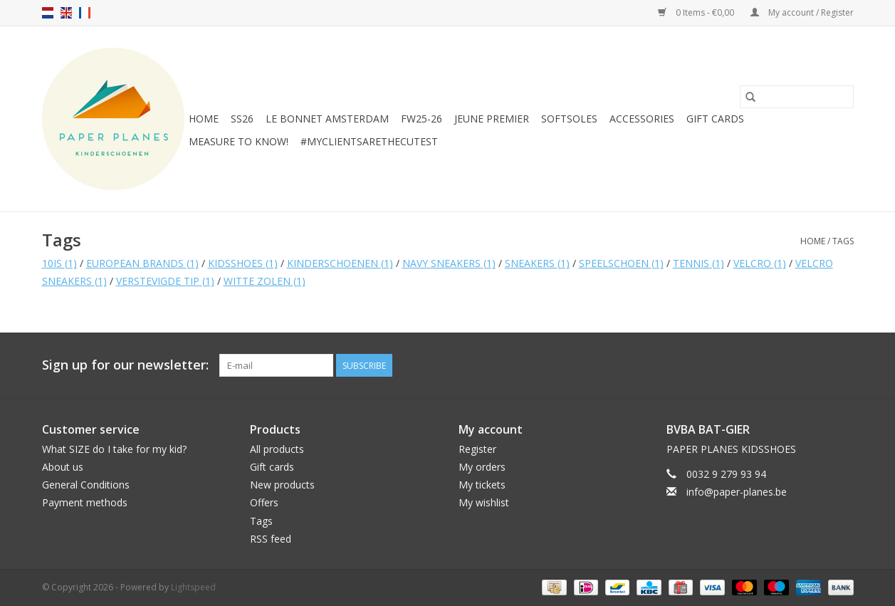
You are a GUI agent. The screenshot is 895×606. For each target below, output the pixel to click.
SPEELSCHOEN (621, 263)
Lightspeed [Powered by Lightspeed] (193, 587)
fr (84, 13)
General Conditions (86, 484)
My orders (482, 467)
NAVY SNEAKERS (449, 263)
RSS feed (270, 538)
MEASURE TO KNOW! (238, 141)
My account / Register (802, 12)
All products (277, 449)
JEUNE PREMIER (491, 118)
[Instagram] (842, 365)
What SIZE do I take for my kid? (114, 449)
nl (47, 13)
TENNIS (698, 263)
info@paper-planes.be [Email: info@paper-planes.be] (736, 491)
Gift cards (715, 118)
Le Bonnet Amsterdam (327, 118)
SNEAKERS (537, 263)
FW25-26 (421, 118)
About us (62, 467)
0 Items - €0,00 (697, 12)
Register (477, 449)
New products (282, 484)
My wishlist (484, 502)
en (66, 13)
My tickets (482, 484)
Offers (264, 502)
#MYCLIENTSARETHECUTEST (369, 141)
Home (204, 118)
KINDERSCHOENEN (340, 263)
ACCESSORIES (641, 118)
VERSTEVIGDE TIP (165, 281)
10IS (59, 263)
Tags (843, 241)
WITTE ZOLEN (264, 281)
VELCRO (759, 263)
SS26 (242, 118)
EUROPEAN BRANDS (142, 263)
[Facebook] (816, 365)
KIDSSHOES (243, 263)
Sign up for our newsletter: (125, 364)
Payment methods (84, 502)
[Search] (797, 96)
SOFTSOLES (569, 118)
